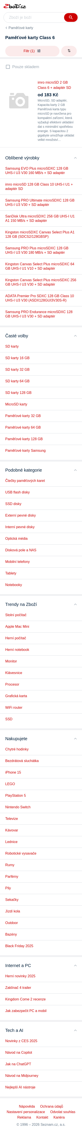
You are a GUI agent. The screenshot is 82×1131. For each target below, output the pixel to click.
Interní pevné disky (20, 527)
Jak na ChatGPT (18, 1064)
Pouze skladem (25, 67)
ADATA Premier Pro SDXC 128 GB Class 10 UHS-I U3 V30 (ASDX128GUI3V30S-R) (39, 298)
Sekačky (11, 900)
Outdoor (11, 923)
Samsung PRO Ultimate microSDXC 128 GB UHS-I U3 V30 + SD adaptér (40, 202)
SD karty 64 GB (17, 381)
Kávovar (11, 830)
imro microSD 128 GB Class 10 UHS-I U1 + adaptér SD (39, 187)
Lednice (11, 842)
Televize (11, 819)
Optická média (16, 538)
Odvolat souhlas (62, 1112)
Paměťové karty (21, 28)
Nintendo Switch (18, 807)
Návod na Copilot (18, 1052)
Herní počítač (15, 638)
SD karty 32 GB (17, 369)
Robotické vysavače (20, 853)
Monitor (11, 661)
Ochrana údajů (51, 1106)
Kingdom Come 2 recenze (25, 999)
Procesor (12, 684)
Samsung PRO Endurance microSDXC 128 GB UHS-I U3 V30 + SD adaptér (39, 314)
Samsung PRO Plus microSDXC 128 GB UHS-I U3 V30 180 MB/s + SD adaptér (36, 250)
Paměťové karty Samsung (25, 450)
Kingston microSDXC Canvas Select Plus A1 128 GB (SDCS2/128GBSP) (40, 234)
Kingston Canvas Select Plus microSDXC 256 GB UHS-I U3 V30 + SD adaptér (40, 282)
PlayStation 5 (15, 795)
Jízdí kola (12, 911)
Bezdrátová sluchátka (22, 761)
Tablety (10, 573)
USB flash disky (17, 492)
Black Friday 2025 (19, 946)
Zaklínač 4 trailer (18, 988)
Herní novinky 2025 (20, 976)
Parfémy (11, 876)
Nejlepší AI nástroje (20, 1087)
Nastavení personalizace (26, 1112)
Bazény (11, 934)
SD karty (12, 346)
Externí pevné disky (20, 515)
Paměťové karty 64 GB (23, 427)
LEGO (10, 784)
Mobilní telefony (17, 562)
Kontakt (42, 1117)
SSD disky (13, 504)
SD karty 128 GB (18, 393)
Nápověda (27, 1106)
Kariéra (59, 1117)
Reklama (24, 1117)
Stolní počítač (15, 615)
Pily (8, 888)
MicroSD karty (16, 404)
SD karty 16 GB (17, 358)
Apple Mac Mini (17, 626)
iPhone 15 (13, 772)
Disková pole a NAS (20, 550)
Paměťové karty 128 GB (24, 439)
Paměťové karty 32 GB (23, 416)
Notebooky (13, 585)
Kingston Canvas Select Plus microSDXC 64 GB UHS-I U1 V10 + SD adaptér (39, 266)
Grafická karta (16, 696)
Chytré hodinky (17, 749)
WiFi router (13, 707)
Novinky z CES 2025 (21, 1041)
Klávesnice (13, 673)
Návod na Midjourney (21, 1076)
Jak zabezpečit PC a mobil (26, 1011)
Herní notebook (17, 650)
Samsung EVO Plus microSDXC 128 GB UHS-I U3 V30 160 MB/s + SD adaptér (36, 171)
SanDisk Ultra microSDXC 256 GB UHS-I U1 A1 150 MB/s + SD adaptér (40, 218)
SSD (8, 719)
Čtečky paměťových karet (25, 481)
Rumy (9, 865)
